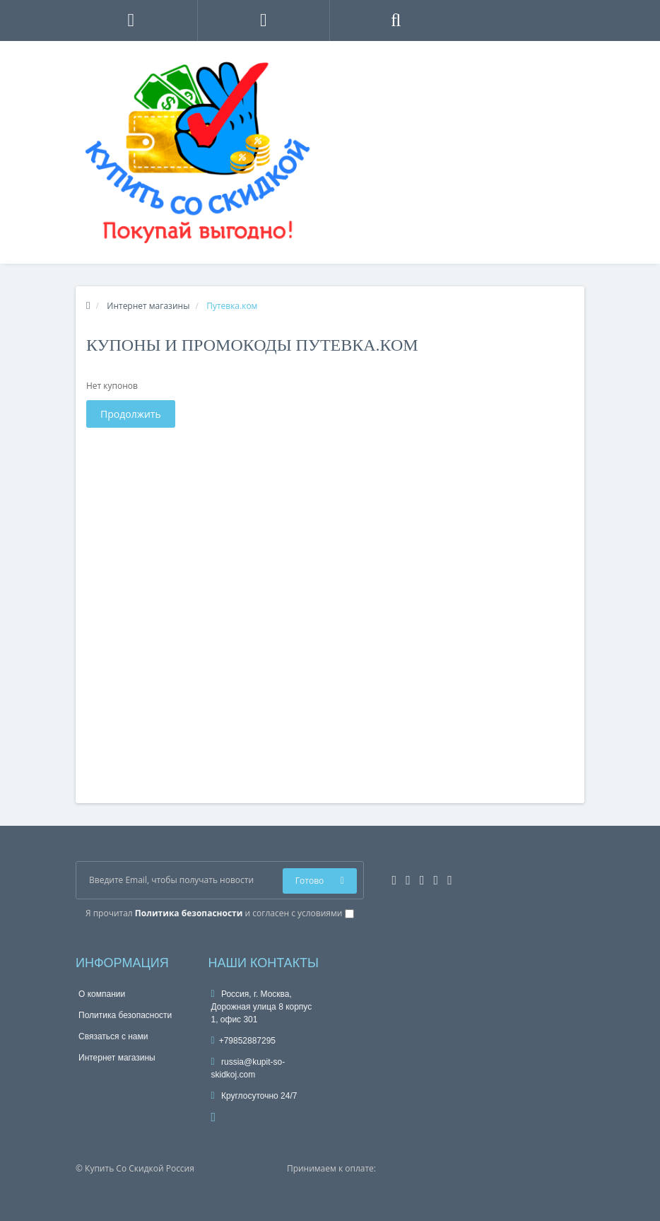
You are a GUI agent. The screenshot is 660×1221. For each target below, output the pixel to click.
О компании (101, 994)
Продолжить (130, 414)
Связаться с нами (113, 1036)
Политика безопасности (125, 1015)
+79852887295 (243, 1041)
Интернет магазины (116, 1058)
